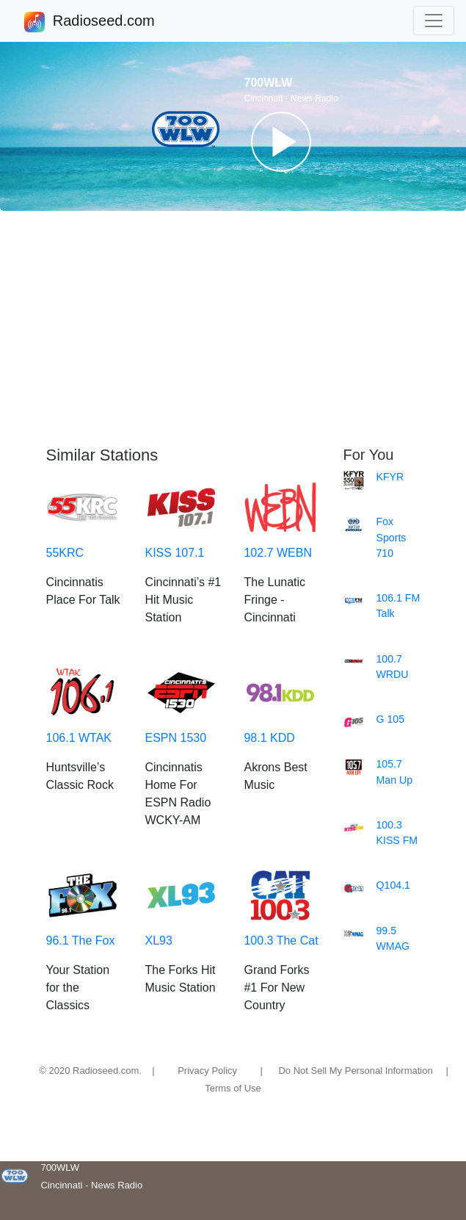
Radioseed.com (103, 22)
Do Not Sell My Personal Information (355, 1070)
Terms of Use (233, 1088)
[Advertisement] (233, 328)
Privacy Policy (207, 1070)
